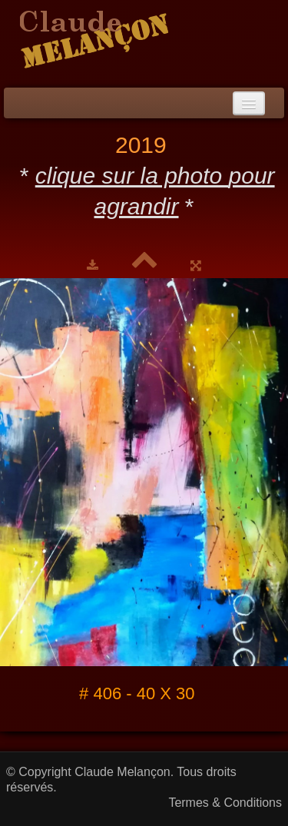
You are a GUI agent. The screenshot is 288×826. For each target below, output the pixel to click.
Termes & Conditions (225, 802)
